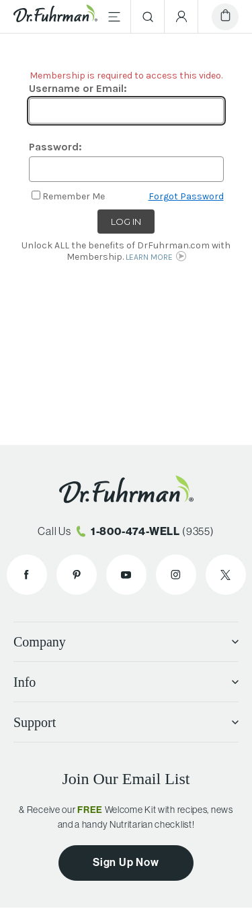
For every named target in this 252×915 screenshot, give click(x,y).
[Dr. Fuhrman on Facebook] (27, 575)
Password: (55, 146)
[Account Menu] (181, 16)
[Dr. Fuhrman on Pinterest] (76, 575)
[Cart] (225, 16)
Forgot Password (186, 196)
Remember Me (73, 196)
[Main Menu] (114, 16)
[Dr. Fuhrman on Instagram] (176, 575)
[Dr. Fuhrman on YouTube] (126, 575)
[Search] (147, 16)
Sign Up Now (126, 862)
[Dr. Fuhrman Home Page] (55, 16)
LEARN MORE (149, 257)
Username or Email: (78, 88)
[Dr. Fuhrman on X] (226, 575)
